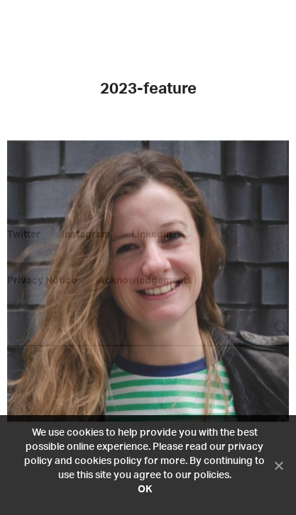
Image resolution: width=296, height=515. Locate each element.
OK (145, 489)
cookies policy (108, 461)
